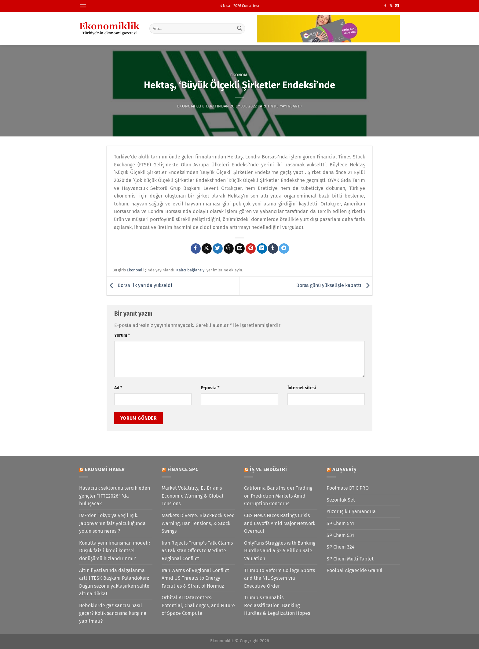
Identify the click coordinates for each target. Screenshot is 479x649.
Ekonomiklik (190, 106)
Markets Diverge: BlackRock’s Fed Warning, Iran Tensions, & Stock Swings (198, 523)
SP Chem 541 (340, 523)
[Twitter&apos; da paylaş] (218, 248)
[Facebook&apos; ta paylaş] (196, 248)
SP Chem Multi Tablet (350, 559)
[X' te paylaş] (207, 248)
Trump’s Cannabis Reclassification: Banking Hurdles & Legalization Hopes (277, 605)
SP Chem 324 (341, 547)
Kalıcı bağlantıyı (191, 270)
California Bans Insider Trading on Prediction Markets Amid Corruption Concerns (278, 495)
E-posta (210, 387)
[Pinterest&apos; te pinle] (251, 248)
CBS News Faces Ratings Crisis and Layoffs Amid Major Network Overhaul (279, 523)
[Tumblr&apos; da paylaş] (273, 248)
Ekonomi (239, 75)
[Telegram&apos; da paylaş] (284, 248)
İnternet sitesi (301, 387)
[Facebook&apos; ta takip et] (385, 6)
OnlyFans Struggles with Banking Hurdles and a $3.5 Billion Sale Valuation (279, 550)
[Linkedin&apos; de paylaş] (262, 248)
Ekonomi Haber (105, 469)
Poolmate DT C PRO (348, 488)
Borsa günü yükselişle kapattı (334, 285)
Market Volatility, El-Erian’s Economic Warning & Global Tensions (192, 495)
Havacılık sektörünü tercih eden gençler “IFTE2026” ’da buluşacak (114, 495)
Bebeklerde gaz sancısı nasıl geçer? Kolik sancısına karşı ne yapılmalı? (112, 613)
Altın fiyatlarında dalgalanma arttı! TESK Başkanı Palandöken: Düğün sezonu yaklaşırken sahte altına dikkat (114, 582)
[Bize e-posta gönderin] (397, 6)
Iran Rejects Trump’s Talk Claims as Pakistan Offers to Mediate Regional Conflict (197, 550)
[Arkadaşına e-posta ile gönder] (240, 248)
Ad (118, 387)
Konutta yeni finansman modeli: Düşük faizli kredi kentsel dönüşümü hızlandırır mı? (114, 550)
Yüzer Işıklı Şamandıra (351, 511)
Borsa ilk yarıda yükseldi (139, 285)
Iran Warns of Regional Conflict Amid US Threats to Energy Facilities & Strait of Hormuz (195, 578)
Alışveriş (344, 469)
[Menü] (82, 6)
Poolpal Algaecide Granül (354, 570)
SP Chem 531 (340, 535)
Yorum (122, 335)
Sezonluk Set (341, 500)
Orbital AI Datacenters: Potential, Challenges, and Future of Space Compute (198, 605)
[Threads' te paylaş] (229, 248)
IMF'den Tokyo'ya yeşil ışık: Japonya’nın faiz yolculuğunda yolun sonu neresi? (112, 523)
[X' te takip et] (391, 6)
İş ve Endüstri (268, 469)
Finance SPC (183, 469)
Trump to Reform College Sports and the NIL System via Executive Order (279, 578)
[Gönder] (240, 28)
